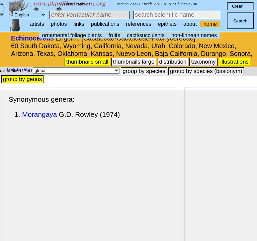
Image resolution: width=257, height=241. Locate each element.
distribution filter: (16, 70)
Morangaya (39, 114)
